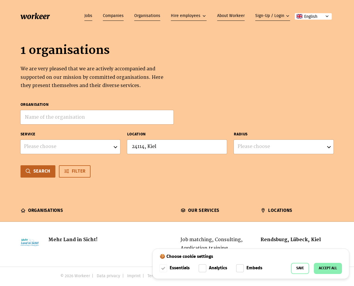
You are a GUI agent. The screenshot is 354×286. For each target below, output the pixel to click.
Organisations (147, 16)
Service (28, 134)
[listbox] (70, 147)
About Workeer (231, 16)
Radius (241, 134)
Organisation (35, 105)
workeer (35, 16)
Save (300, 268)
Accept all (328, 268)
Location (136, 134)
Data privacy (108, 276)
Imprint (134, 276)
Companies (113, 16)
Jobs (88, 16)
